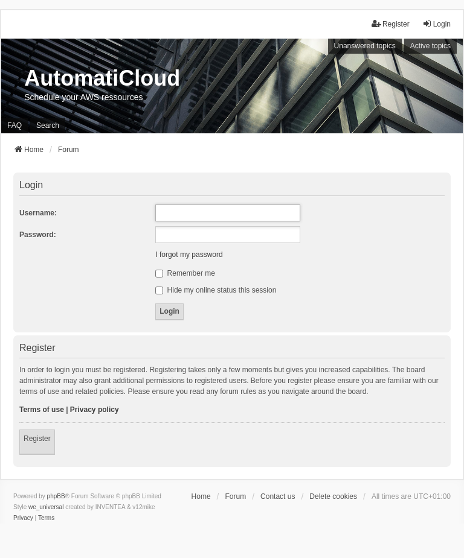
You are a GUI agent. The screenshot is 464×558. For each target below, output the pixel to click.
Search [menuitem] (47, 125)
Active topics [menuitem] (430, 46)
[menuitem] (23, 518)
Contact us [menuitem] (277, 496)
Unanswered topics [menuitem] (365, 46)
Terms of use (41, 409)
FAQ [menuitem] (14, 125)
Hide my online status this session (215, 290)
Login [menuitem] (436, 23)
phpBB (56, 496)
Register (37, 438)
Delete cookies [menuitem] (333, 496)
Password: (37, 234)
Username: (38, 213)
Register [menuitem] (391, 23)
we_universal (45, 507)
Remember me (185, 273)
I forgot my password (188, 254)
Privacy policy (94, 409)
